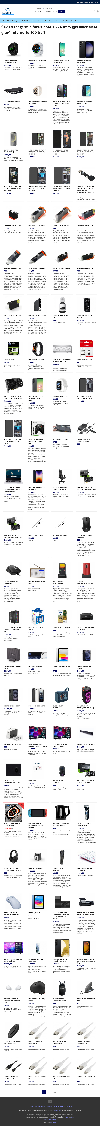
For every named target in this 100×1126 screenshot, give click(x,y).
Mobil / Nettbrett (27, 21)
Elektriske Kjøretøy (62, 21)
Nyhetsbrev (68, 1106)
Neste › (54, 1092)
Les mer (66, 1117)
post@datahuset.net (48, 8)
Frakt (31, 1106)
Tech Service (75, 21)
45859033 (38, 8)
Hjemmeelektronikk (44, 21)
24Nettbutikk (53, 1122)
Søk (61, 11)
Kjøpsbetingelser (40, 1106)
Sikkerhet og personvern (55, 1106)
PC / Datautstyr (12, 21)
